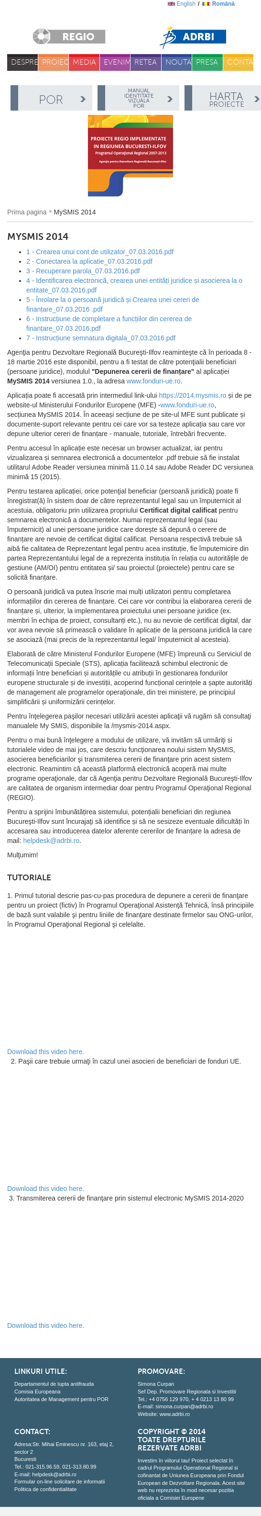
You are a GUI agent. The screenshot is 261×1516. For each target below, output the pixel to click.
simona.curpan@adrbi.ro (184, 1406)
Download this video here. (45, 1052)
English (186, 3)
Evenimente (117, 62)
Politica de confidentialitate (45, 1489)
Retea (145, 62)
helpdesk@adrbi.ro (51, 840)
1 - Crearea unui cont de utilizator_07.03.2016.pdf (100, 252)
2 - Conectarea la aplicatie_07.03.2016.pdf (89, 261)
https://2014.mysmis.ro (193, 395)
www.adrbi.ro (175, 1414)
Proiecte (55, 62)
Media (84, 62)
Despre (24, 62)
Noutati (179, 62)
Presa (207, 62)
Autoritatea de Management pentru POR (61, 1399)
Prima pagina (27, 212)
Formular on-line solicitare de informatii (59, 1481)
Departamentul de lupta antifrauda (54, 1384)
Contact (240, 62)
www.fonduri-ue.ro (154, 381)
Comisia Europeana (37, 1391)
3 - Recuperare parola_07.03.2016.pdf (83, 271)
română (223, 3)
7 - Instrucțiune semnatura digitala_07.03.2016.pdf (100, 338)
